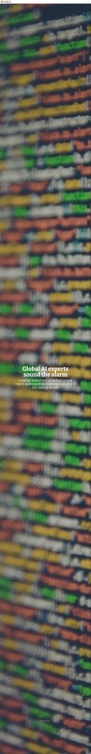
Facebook (89, 2)
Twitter (87, 2)
